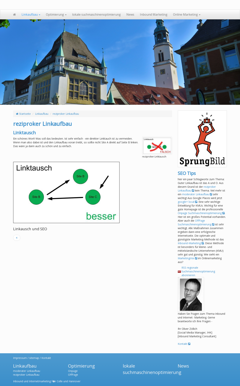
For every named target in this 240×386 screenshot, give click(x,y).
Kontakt (184, 344)
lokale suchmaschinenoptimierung (96, 14)
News (130, 14)
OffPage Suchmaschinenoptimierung (196, 222)
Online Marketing (186, 14)
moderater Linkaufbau (197, 194)
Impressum (20, 358)
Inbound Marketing (153, 14)
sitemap (34, 358)
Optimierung (56, 14)
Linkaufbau (31, 14)
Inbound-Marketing (191, 243)
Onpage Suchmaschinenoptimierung (201, 213)
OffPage (73, 374)
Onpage (73, 371)
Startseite (23, 113)
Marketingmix (187, 258)
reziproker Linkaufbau (66, 113)
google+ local (187, 202)
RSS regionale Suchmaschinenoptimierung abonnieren (198, 271)
